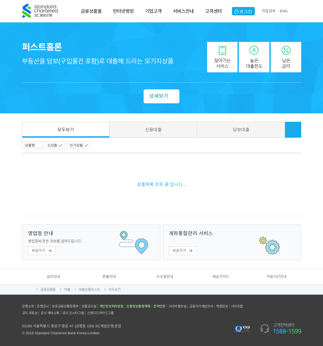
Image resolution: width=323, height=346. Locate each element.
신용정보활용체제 (138, 306)
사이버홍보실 (177, 306)
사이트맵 (237, 306)
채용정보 (222, 306)
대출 (67, 290)
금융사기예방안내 (201, 306)
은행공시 (43, 306)
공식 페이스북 (50, 313)
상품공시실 (89, 306)
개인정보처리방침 (111, 306)
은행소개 (28, 306)
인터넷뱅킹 (123, 11)
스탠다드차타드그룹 (100, 313)
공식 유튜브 (30, 313)
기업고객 (153, 11)
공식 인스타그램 (73, 313)
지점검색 (268, 11)
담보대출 (241, 129)
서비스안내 (183, 11)
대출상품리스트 (89, 290)
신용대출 (153, 129)
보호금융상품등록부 (65, 306)
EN (284, 11)
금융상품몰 (91, 11)
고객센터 (213, 11)
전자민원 (159, 306)
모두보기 (65, 129)
